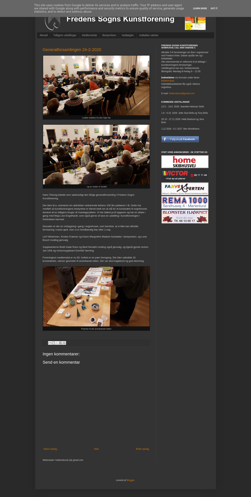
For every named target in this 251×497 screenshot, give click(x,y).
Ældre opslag (142, 449)
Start (96, 449)
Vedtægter (128, 35)
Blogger (130, 480)
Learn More (200, 8)
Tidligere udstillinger (64, 35)
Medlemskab (89, 35)
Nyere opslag (50, 449)
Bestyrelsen (109, 35)
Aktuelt (44, 35)
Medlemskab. (168, 80)
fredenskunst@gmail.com (182, 93)
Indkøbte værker (148, 35)
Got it (214, 8)
